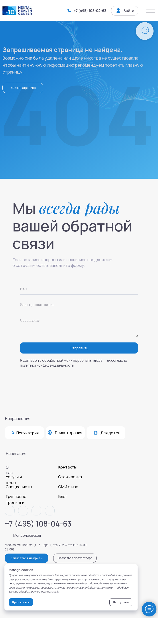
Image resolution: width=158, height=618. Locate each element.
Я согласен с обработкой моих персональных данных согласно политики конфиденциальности (73, 363)
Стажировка (70, 476)
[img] (151, 11)
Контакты (67, 467)
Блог (62, 496)
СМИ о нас (68, 486)
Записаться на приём (27, 558)
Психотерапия (68, 432)
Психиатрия (27, 432)
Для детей (110, 432)
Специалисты (19, 486)
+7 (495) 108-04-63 (90, 10)
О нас (9, 469)
